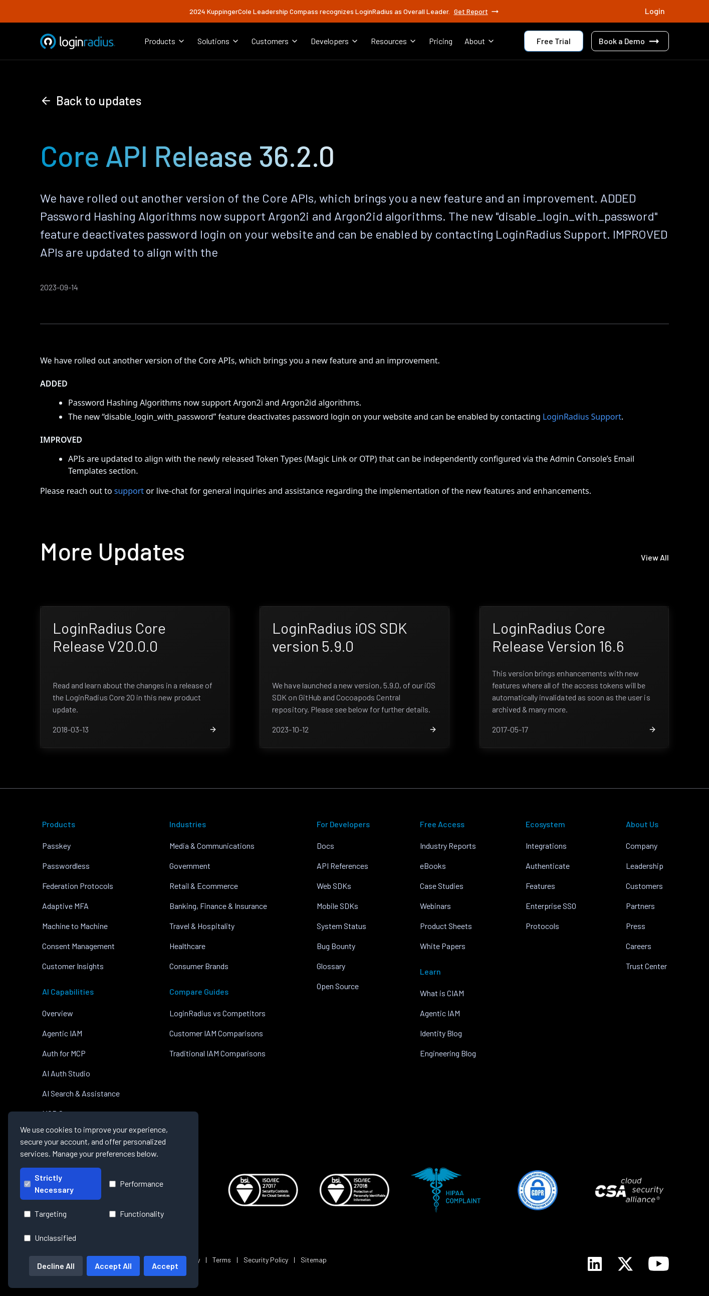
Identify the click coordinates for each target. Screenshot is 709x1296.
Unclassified (50, 1237)
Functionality (136, 1213)
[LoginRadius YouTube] (658, 1263)
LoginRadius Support (582, 416)
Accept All (113, 1265)
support (129, 490)
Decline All (56, 1265)
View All (655, 557)
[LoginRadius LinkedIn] (595, 1264)
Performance (136, 1183)
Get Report (477, 12)
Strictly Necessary (49, 1183)
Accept (165, 1265)
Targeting (45, 1213)
